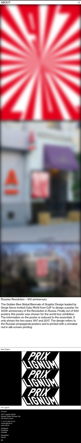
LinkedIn (4, 432)
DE (2, 440)
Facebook (4, 430)
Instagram (4, 428)
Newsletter (5, 435)
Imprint (3, 437)
